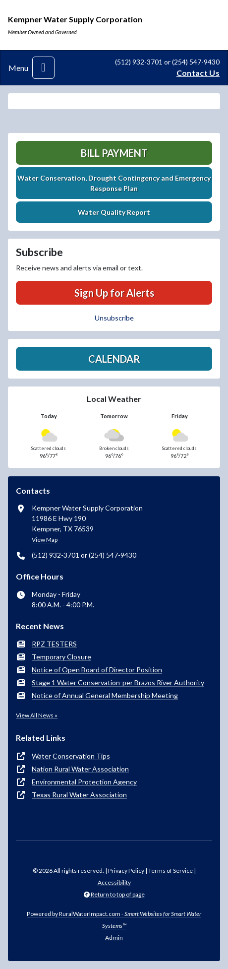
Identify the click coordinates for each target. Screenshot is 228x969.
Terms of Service (170, 870)
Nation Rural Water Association (80, 769)
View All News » (36, 715)
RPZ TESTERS (54, 644)
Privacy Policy (126, 870)
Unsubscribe (114, 318)
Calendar (114, 359)
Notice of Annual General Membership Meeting (105, 695)
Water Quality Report (114, 212)
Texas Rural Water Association (79, 794)
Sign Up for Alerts (114, 293)
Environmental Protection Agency (84, 781)
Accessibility (114, 882)
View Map (44, 539)
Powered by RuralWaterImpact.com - (114, 919)
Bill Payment (114, 153)
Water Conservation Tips (71, 756)
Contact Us (198, 72)
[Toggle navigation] (43, 68)
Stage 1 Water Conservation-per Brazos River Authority (118, 682)
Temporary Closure (61, 656)
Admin (114, 937)
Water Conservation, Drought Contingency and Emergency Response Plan (114, 183)
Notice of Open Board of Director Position (97, 669)
